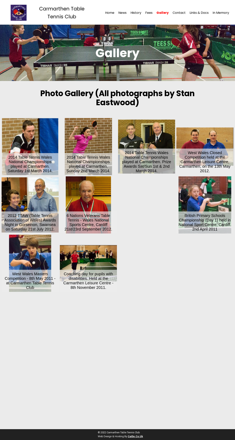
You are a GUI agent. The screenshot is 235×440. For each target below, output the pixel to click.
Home (109, 12)
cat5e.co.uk (135, 436)
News (122, 12)
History (135, 12)
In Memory (221, 12)
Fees (149, 12)
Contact (179, 12)
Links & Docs (199, 12)
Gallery (162, 12)
